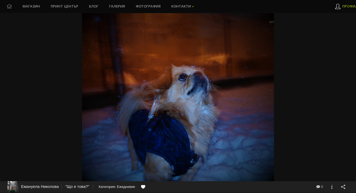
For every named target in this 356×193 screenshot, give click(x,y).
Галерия (117, 6)
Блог (93, 6)
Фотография (148, 6)
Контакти (181, 6)
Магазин (31, 6)
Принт (64, 6)
